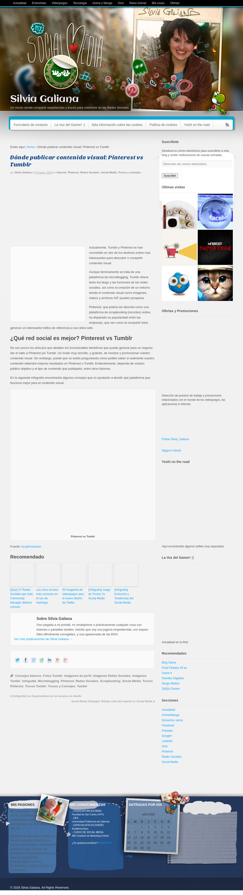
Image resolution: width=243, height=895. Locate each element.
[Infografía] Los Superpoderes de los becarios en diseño (47, 695)
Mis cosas (158, 3)
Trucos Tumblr (35, 686)
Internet (61, 172)
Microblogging (48, 681)
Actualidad (19, 3)
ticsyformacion (31, 546)
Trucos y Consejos (61, 686)
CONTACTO (105, 843)
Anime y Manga (102, 3)
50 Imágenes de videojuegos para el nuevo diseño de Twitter (73, 596)
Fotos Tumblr (53, 676)
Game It (167, 673)
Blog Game (169, 662)
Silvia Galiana (44, 99)
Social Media (109, 172)
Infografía (29, 681)
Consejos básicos (28, 676)
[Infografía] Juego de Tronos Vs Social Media (99, 594)
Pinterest (73, 172)
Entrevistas (39, 3)
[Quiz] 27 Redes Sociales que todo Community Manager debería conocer (21, 598)
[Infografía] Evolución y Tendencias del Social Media (123, 596)
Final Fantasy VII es (174, 667)
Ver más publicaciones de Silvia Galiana (43, 639)
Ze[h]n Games (171, 688)
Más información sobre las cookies (117, 125)
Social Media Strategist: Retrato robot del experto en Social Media (111, 701)
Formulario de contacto (31, 125)
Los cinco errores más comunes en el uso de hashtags (47, 596)
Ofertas (174, 3)
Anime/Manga (170, 715)
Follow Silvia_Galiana (175, 439)
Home (31, 147)
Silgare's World (171, 450)
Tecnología (80, 3)
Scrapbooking (110, 681)
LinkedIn (167, 741)
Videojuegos (59, 3)
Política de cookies (163, 125)
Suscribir (170, 175)
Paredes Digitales (173, 678)
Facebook (168, 725)
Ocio (121, 3)
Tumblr (82, 686)
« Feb (129, 856)
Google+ (167, 736)
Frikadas (167, 730)
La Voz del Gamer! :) (69, 125)
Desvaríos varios (172, 720)
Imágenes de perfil (77, 676)
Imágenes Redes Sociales (112, 676)
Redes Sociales (89, 172)
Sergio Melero (171, 683)
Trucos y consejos (129, 172)
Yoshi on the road (197, 125)
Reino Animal (137, 3)
